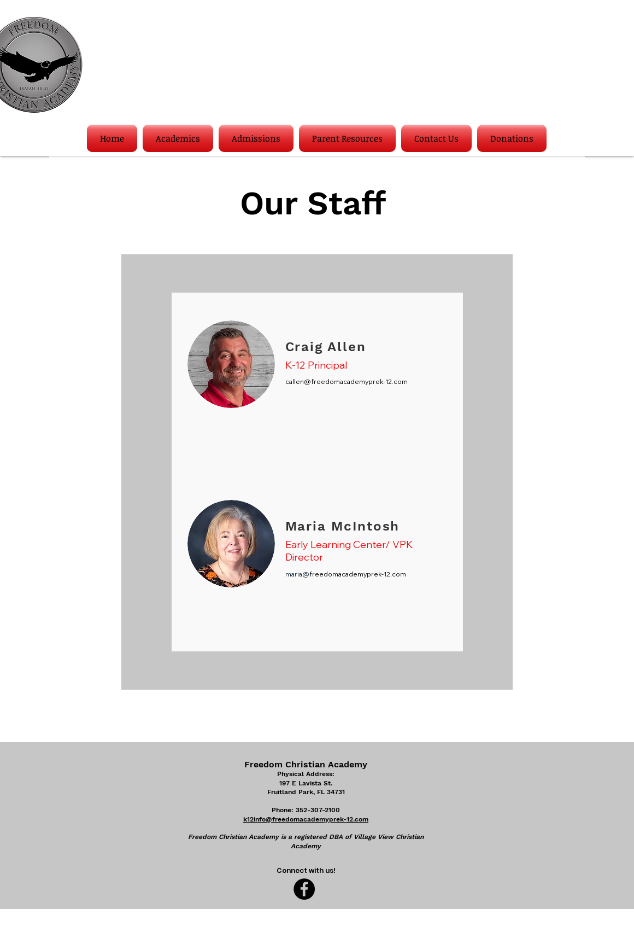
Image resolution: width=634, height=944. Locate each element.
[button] (178, 138)
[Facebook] (304, 889)
